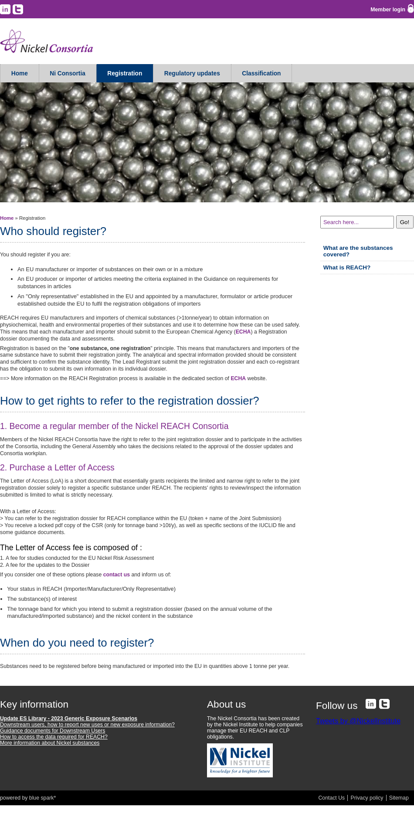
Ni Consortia (67, 73)
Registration (124, 73)
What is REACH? (347, 267)
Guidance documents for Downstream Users (52, 731)
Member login (387, 10)
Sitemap (399, 798)
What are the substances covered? (358, 251)
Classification (261, 73)
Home (19, 73)
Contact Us (332, 798)
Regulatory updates (192, 73)
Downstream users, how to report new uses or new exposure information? (87, 725)
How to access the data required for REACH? (54, 737)
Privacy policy (366, 798)
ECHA (243, 332)
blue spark (41, 798)
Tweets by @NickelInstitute (358, 721)
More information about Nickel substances (49, 743)
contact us (116, 575)
